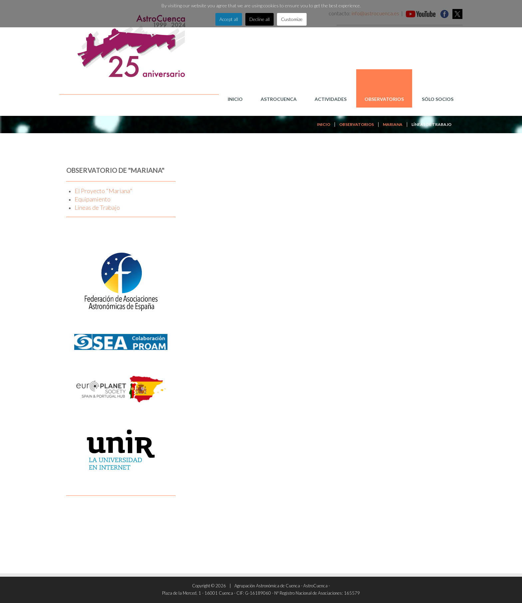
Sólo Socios (437, 99)
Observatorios (384, 99)
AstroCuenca (279, 99)
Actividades (331, 99)
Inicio (235, 99)
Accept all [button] (228, 19)
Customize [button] (292, 19)
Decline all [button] (259, 19)
